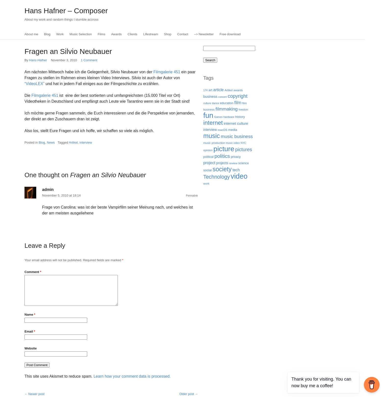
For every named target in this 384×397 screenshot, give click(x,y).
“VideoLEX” (34, 84)
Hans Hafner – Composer (66, 11)
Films (101, 34)
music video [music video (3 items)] (233, 142)
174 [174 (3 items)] (205, 90)
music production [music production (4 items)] (214, 142)
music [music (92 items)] (211, 135)
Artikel (73, 142)
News (51, 142)
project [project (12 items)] (209, 163)
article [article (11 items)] (218, 89)
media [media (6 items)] (232, 130)
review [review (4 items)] (233, 163)
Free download (230, 34)
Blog (47, 34)
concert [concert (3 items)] (222, 96)
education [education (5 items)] (226, 103)
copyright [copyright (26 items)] (238, 96)
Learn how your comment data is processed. (132, 376)
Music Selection (81, 34)
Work (60, 34)
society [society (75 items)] (222, 169)
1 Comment (89, 60)
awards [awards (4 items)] (238, 90)
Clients (132, 34)
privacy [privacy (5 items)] (235, 157)
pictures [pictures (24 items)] (243, 149)
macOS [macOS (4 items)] (222, 129)
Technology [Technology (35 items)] (216, 177)
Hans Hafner (38, 60)
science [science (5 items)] (243, 163)
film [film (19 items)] (237, 102)
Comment (32, 272)
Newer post (36, 394)
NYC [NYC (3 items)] (243, 142)
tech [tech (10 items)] (236, 170)
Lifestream (150, 34)
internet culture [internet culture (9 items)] (236, 123)
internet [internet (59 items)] (213, 122)
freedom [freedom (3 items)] (243, 109)
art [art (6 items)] (210, 90)
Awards (116, 34)
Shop (167, 34)
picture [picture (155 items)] (224, 149)
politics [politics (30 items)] (222, 156)
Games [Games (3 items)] (218, 116)
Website (30, 348)
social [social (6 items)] (207, 170)
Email (29, 331)
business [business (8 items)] (210, 97)
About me (31, 34)
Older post (186, 394)
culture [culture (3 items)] (207, 103)
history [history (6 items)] (240, 117)
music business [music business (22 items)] (237, 136)
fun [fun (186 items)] (208, 115)
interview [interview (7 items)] (210, 130)
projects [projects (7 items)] (222, 163)
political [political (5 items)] (208, 157)
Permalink (192, 195)
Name (29, 314)
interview (86, 142)
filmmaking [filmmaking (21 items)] (227, 109)
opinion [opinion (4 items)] (208, 150)
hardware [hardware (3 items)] (228, 116)
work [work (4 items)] (206, 183)
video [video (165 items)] (239, 176)
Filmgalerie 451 (167, 72)
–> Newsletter (204, 34)
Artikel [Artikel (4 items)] (229, 90)
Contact (182, 34)
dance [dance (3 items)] (215, 103)
